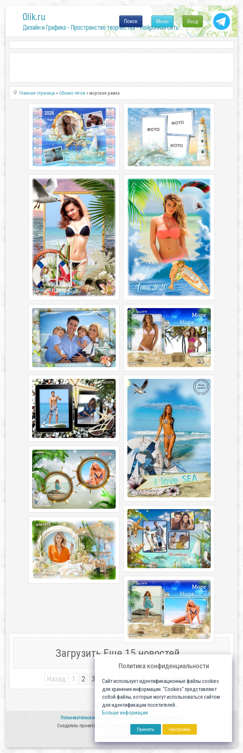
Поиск (131, 21)
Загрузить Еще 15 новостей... (121, 653)
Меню (162, 21)
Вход (192, 21)
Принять (145, 729)
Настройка (179, 729)
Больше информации (125, 713)
